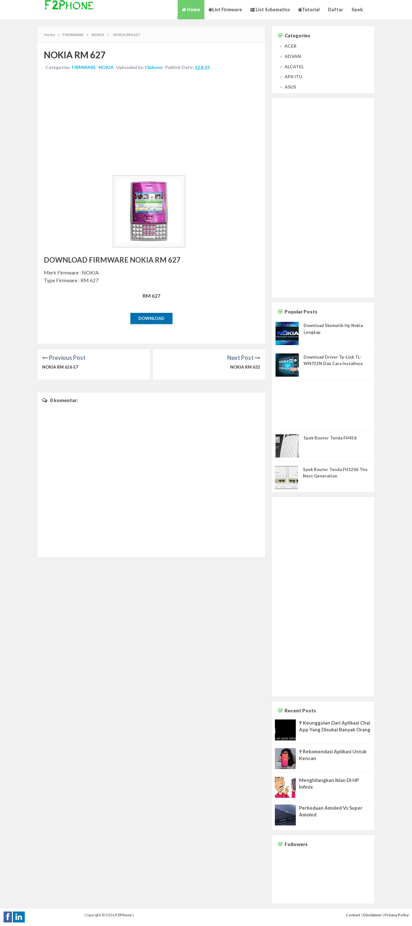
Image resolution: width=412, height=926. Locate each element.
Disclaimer (372, 914)
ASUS (290, 87)
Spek (357, 9)
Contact (353, 914)
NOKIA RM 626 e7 (60, 367)
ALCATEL (294, 66)
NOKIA (106, 67)
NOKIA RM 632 (245, 367)
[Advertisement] (151, 123)
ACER (290, 46)
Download (151, 318)
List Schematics (270, 9)
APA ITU (293, 76)
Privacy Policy (396, 914)
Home (191, 9)
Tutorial (309, 9)
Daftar (335, 9)
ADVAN (293, 56)
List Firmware (225, 9)
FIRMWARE (84, 67)
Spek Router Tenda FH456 (330, 437)
